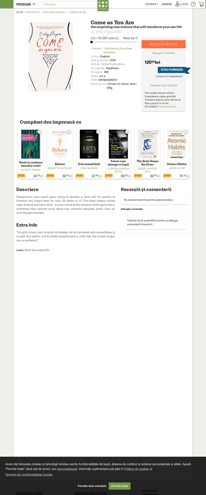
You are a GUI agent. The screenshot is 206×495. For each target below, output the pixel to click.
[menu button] (26, 4)
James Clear (177, 168)
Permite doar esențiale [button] (92, 485)
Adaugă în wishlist (163, 53)
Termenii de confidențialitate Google (28, 474)
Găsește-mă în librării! (163, 85)
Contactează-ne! (167, 106)
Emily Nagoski (108, 32)
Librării (166, 4)
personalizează (67, 468)
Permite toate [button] (119, 485)
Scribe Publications (113, 64)
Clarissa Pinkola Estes (118, 170)
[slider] (114, 42)
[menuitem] (152, 4)
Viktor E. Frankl (31, 169)
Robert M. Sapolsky (60, 168)
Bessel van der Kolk (147, 170)
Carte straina (111, 48)
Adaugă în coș (164, 44)
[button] (75, 4)
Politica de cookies (137, 468)
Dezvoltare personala (54, 12)
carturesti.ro (32, 12)
